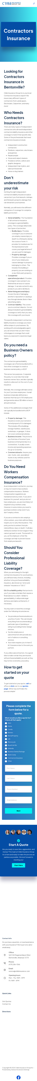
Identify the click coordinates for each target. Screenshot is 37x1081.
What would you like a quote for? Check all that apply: (18, 719)
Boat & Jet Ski (12, 745)
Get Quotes (6, 1001)
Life (9, 739)
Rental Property (13, 736)
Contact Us (6, 1004)
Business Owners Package (16, 751)
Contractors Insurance (15, 758)
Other (10, 761)
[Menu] (34, 3)
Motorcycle (11, 742)
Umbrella (11, 748)
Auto (9, 723)
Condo (10, 729)
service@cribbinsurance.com (19, 971)
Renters (10, 732)
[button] (18, 865)
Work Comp (12, 755)
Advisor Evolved (16, 1070)
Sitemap (26, 1070)
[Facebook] (19, 1078)
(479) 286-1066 (14, 964)
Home (10, 726)
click (12, 686)
